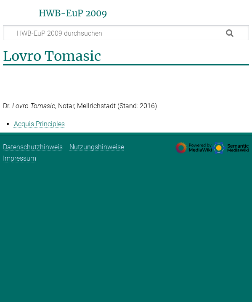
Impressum (19, 158)
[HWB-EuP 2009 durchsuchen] (126, 33)
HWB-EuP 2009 (73, 13)
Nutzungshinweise (96, 147)
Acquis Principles (39, 124)
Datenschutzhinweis (33, 147)
